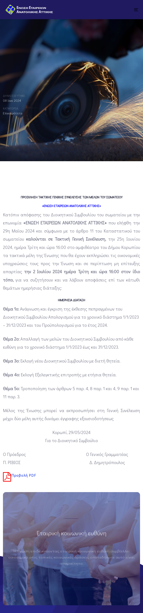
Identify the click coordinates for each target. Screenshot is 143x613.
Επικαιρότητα (12, 114)
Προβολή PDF (19, 477)
